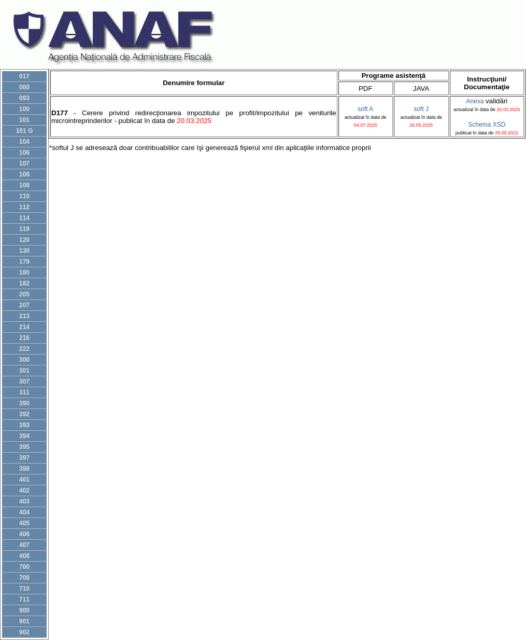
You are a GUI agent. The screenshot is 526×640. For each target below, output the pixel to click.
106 (24, 152)
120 (24, 239)
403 (24, 501)
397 (24, 457)
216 (24, 338)
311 (24, 392)
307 (24, 381)
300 (24, 359)
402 (24, 490)
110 (24, 196)
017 (24, 76)
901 (24, 621)
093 (24, 98)
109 (24, 185)
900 (24, 610)
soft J (421, 109)
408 (24, 556)
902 (24, 632)
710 (24, 588)
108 (24, 174)
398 (24, 468)
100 (24, 109)
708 (24, 577)
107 (24, 163)
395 (24, 447)
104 (24, 141)
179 (24, 261)
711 (24, 599)
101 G (24, 130)
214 (24, 327)
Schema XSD (486, 124)
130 (24, 250)
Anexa (475, 101)
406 (24, 534)
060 (24, 87)
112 (24, 207)
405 (24, 523)
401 (24, 479)
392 (24, 414)
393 (24, 425)
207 (24, 305)
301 (24, 370)
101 (24, 120)
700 (24, 566)
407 (24, 545)
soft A (365, 109)
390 (24, 403)
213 (24, 316)
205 (24, 294)
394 (24, 436)
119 (24, 229)
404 (24, 512)
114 (24, 218)
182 (24, 283)
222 (24, 348)
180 (24, 272)
